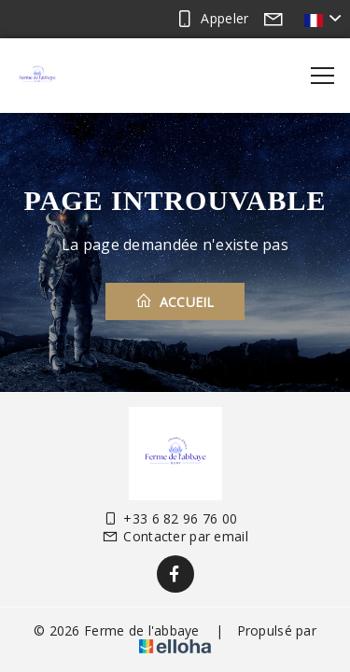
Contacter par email (175, 536)
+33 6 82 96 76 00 (169, 518)
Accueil (175, 301)
